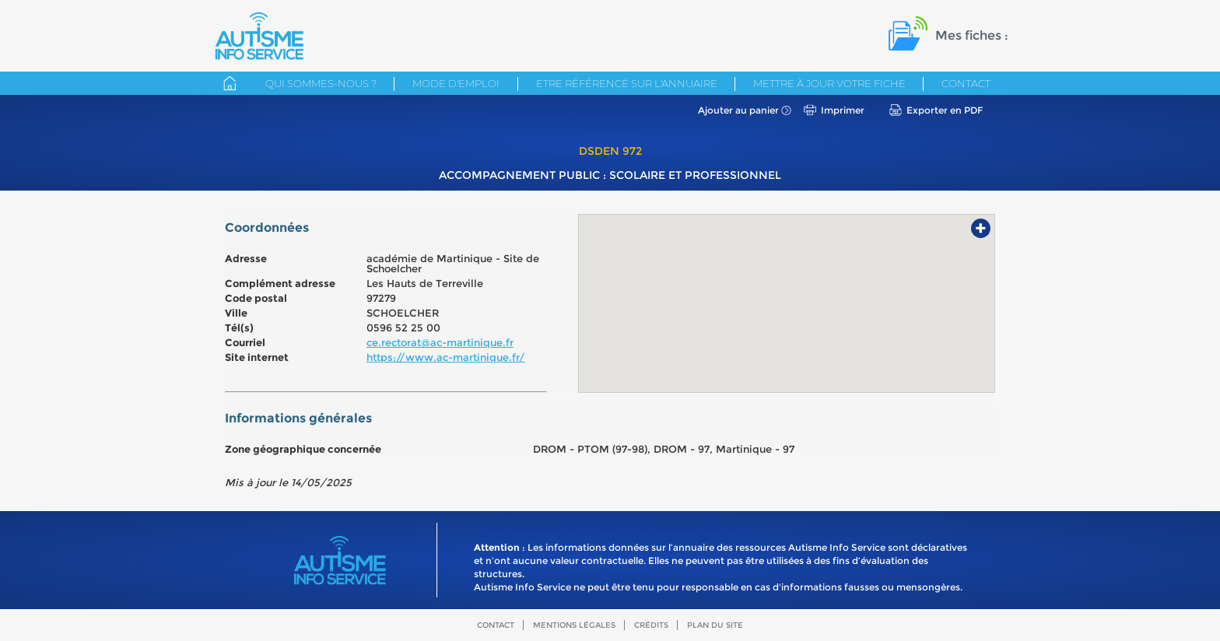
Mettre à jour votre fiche (829, 83)
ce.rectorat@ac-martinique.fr (440, 342)
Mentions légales (574, 625)
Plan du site (715, 625)
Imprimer (842, 110)
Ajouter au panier (738, 110)
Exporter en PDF (944, 110)
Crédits (651, 625)
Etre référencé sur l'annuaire (626, 83)
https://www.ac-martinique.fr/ (445, 357)
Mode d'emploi (456, 83)
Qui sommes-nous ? (321, 83)
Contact (965, 83)
